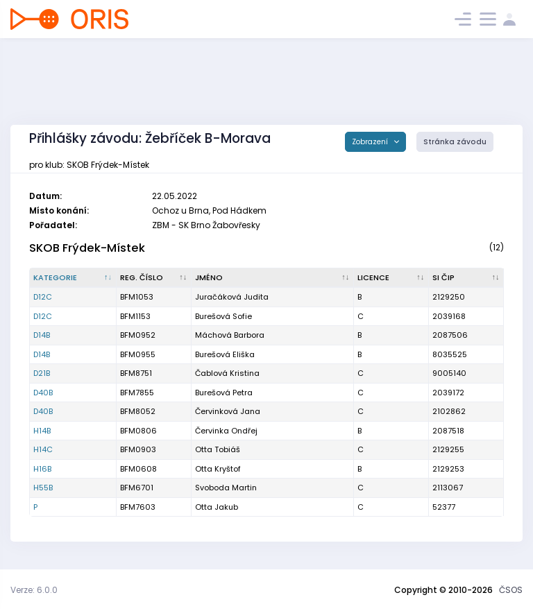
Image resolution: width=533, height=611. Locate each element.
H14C (43, 449)
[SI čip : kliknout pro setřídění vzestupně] (466, 278)
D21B (41, 373)
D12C (42, 296)
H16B (42, 468)
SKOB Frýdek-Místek (87, 248)
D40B (43, 392)
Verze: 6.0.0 (34, 590)
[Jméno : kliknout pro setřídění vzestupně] (273, 278)
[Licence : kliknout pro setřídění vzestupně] (391, 278)
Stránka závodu (455, 142)
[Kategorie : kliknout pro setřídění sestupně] (73, 278)
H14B (42, 430)
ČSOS (511, 590)
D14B (41, 335)
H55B (43, 487)
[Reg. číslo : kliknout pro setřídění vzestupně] (154, 278)
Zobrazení (371, 142)
